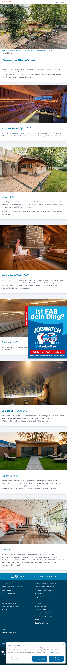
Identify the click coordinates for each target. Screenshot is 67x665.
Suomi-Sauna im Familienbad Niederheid (37, 51)
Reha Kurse (39, 593)
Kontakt (38, 620)
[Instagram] (13, 576)
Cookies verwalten (54, 643)
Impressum (5, 643)
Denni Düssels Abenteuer (44, 616)
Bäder (51, 2)
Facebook (52, 576)
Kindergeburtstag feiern (43, 613)
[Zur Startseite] (6, 2)
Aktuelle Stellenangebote (10, 632)
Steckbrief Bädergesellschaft (11, 587)
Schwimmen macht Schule (44, 587)
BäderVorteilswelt (41, 623)
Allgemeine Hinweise (8, 593)
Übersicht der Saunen (14, 51)
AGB (13, 643)
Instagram (40, 576)
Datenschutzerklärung (25, 643)
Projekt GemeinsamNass (43, 597)
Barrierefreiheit (40, 643)
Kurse (63, 2)
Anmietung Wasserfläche (10, 606)
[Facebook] (17, 576)
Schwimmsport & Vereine (44, 590)
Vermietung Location (42, 606)
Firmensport (5, 609)
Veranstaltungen (40, 609)
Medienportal (6, 590)
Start (3, 51)
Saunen (57, 2)
